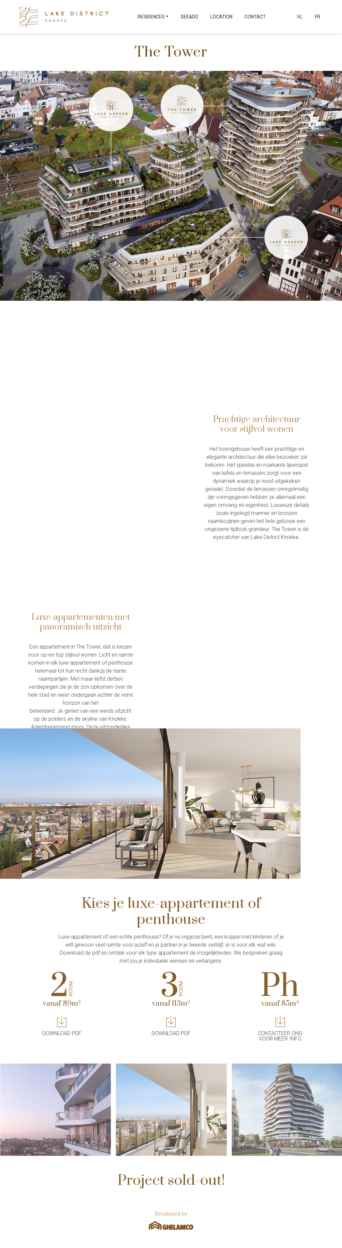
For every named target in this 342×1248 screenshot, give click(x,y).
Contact (255, 16)
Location (221, 16)
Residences (151, 16)
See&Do (189, 16)
